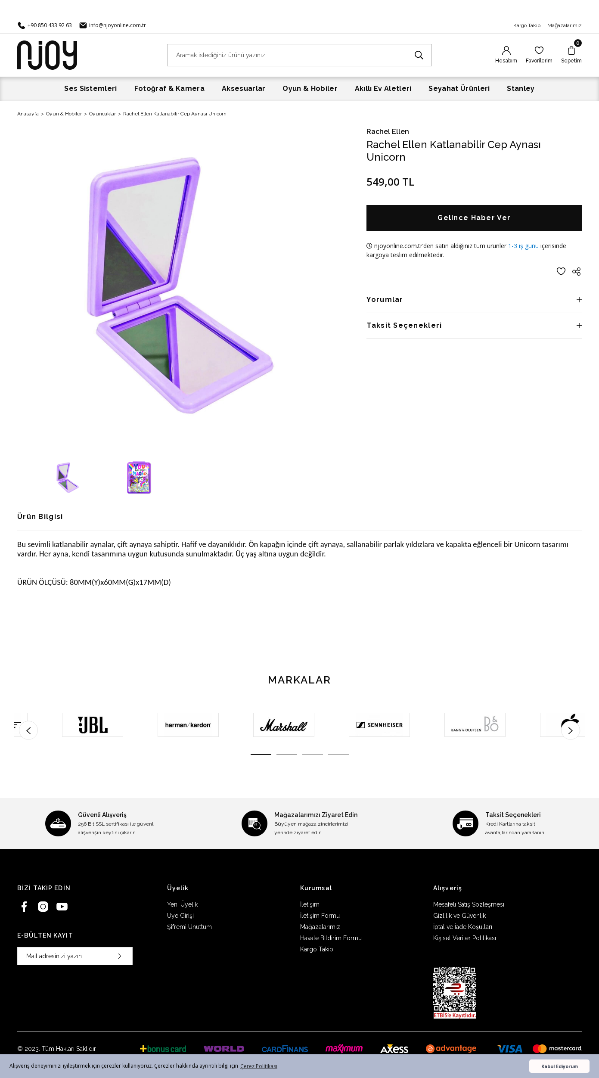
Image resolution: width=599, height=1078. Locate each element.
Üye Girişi (180, 915)
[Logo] (47, 54)
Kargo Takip (526, 25)
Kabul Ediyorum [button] (559, 1066)
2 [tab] (286, 754)
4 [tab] (338, 754)
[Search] (299, 55)
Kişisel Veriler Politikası (464, 938)
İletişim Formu (320, 915)
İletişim (310, 904)
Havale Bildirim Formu (331, 938)
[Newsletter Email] (75, 956)
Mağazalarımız (564, 25)
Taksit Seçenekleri (404, 325)
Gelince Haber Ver (474, 218)
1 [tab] (261, 754)
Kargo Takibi (317, 949)
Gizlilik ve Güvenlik (459, 915)
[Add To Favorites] (561, 271)
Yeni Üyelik (182, 904)
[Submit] (119, 956)
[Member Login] (506, 55)
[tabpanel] (61, 725)
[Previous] (28, 730)
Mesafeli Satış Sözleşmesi (468, 904)
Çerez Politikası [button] (258, 1066)
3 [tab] (312, 754)
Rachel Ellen (387, 131)
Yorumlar (384, 299)
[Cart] (571, 55)
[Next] (570, 730)
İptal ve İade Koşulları (462, 926)
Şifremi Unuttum (189, 926)
